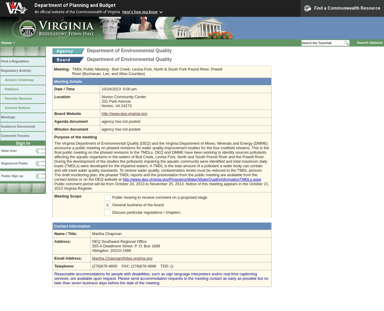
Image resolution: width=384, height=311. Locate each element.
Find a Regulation (15, 61)
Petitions (12, 89)
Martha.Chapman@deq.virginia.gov (122, 258)
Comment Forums (15, 135)
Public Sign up (12, 176)
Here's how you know (140, 12)
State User (9, 150)
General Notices (17, 108)
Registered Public (14, 163)
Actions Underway (19, 80)
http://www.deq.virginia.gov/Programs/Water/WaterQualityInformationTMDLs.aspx (192, 179)
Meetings (8, 117)
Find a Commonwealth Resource (342, 8)
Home (6, 43)
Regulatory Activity (16, 70)
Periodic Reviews (18, 98)
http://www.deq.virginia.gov (124, 113)
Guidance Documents (18, 126)
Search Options (369, 42)
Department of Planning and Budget (75, 5)
